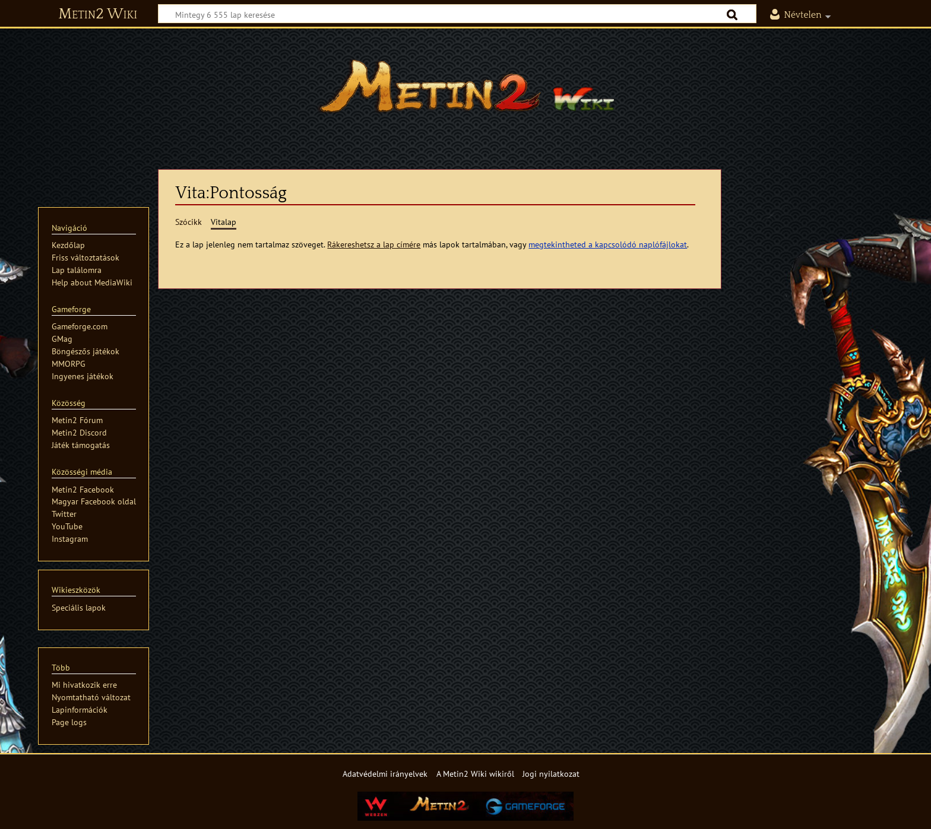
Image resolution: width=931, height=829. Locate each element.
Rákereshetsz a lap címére (373, 244)
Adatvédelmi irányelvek (385, 773)
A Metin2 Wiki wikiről (475, 773)
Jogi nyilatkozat (551, 773)
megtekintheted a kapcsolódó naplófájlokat (607, 244)
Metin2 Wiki (97, 14)
